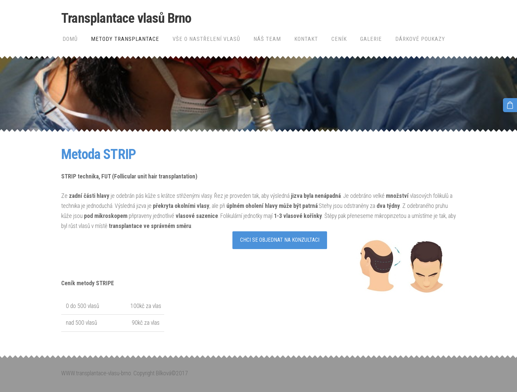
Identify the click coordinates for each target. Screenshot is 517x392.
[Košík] (510, 105)
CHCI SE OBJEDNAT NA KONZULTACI (279, 240)
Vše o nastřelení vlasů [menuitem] (206, 39)
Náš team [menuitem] (267, 39)
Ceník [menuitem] (339, 39)
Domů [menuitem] (70, 39)
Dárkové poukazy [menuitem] (420, 39)
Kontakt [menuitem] (306, 39)
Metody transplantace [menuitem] (125, 39)
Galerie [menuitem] (371, 39)
